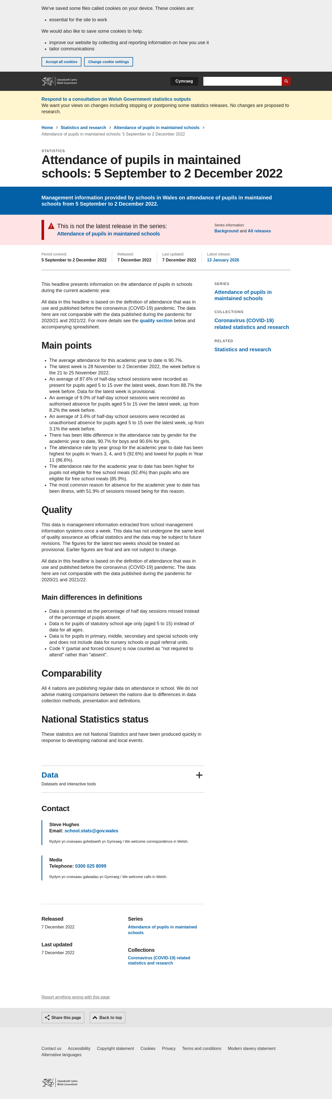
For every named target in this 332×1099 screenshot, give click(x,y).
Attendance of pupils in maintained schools (157, 127)
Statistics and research (83, 127)
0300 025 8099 (90, 866)
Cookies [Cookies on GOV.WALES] (148, 1048)
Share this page (66, 1017)
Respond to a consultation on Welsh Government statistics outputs (116, 99)
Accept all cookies (61, 62)
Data (50, 775)
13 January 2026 (223, 260)
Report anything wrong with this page (76, 997)
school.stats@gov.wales (91, 830)
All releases (259, 231)
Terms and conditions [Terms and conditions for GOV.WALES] (201, 1048)
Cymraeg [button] (184, 81)
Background (227, 231)
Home (47, 127)
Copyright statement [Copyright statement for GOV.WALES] (115, 1048)
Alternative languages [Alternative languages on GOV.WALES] (61, 1055)
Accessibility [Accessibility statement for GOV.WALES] (79, 1048)
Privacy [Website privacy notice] (169, 1048)
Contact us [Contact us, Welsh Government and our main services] (51, 1048)
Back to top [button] (110, 1017)
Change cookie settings (108, 62)
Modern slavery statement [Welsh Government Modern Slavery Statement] (251, 1048)
